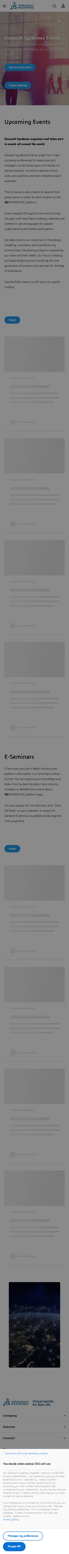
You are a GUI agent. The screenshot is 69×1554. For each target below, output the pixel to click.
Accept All (14, 1546)
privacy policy (11, 1519)
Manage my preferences (23, 1535)
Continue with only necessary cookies (27, 1453)
